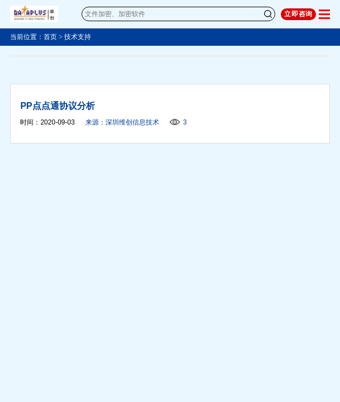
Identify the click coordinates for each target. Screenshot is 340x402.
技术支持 (77, 37)
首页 (50, 37)
